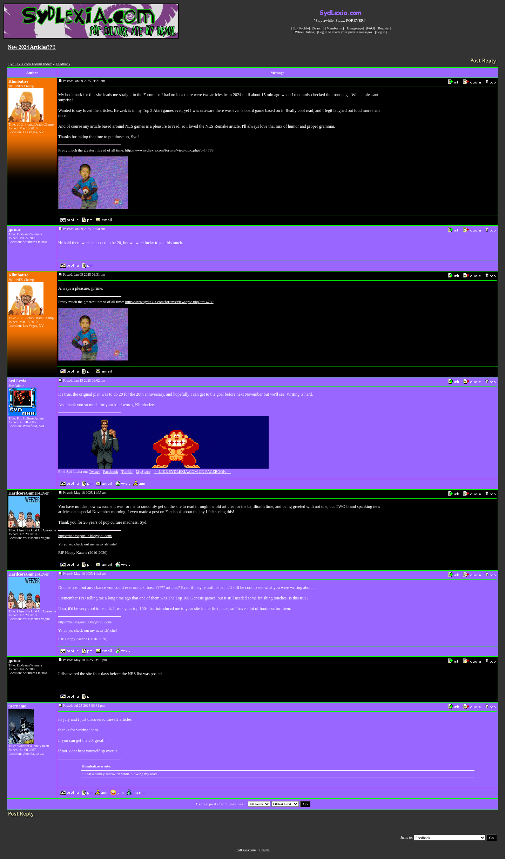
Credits (265, 850)
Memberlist (334, 28)
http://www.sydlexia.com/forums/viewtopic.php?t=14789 (169, 150)
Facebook (110, 471)
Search (317, 28)
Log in (380, 32)
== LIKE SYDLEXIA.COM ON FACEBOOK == (192, 471)
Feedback (63, 64)
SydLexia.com (245, 850)
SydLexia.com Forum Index (30, 64)
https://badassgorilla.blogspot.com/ (85, 535)
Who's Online (304, 32)
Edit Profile (300, 28)
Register (383, 28)
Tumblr (127, 471)
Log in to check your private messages (345, 32)
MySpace (143, 471)
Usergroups (355, 28)
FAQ (370, 28)
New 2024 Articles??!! (32, 47)
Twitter (94, 471)
